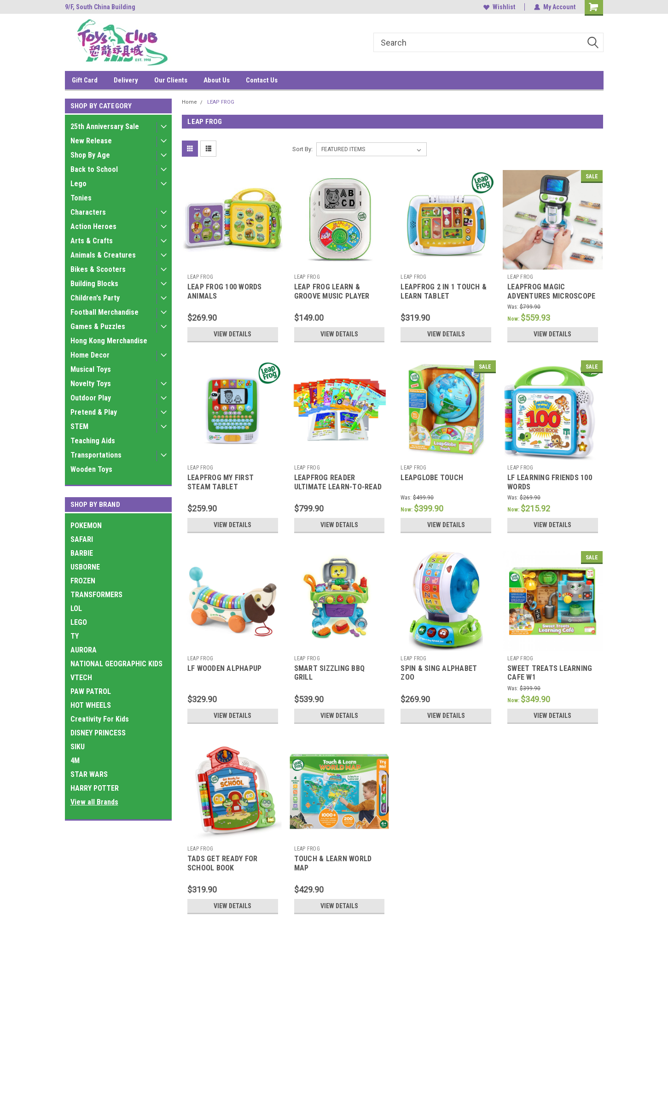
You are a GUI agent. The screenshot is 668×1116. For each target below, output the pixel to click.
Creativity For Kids (99, 719)
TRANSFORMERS (96, 594)
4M (75, 760)
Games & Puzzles (97, 326)
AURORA (83, 650)
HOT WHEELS (90, 705)
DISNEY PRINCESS (98, 732)
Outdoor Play (90, 398)
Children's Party (95, 298)
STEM (79, 426)
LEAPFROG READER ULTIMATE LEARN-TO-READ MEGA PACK (338, 486)
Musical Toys (90, 369)
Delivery (126, 80)
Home (189, 102)
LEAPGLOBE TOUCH (432, 477)
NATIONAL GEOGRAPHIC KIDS (116, 663)
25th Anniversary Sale (104, 126)
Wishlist (499, 7)
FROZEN (82, 580)
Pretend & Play (93, 412)
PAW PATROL (90, 691)
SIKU (77, 746)
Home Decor (90, 355)
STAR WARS (89, 774)
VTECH (81, 677)
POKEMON (86, 525)
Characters (88, 212)
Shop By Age (90, 155)
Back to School (94, 169)
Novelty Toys (90, 383)
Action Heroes (93, 226)
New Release (91, 140)
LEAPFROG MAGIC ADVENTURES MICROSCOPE (551, 291)
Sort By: (302, 149)
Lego (78, 183)
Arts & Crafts (91, 240)
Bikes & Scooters (98, 269)
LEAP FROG (220, 102)
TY (74, 636)
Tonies (81, 198)
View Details (232, 334)
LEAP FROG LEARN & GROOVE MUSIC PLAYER (332, 291)
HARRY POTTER (94, 788)
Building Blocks (94, 283)
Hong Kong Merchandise (108, 340)
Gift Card (85, 80)
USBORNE (85, 567)
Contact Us (262, 80)
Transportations (96, 455)
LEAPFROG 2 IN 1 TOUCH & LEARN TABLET (444, 291)
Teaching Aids (92, 440)
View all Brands (94, 802)
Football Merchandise (104, 312)
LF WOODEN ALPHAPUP (224, 668)
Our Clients (170, 80)
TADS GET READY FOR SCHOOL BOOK (222, 863)
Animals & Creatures (103, 255)
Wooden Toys (91, 469)
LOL (76, 608)
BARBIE (81, 553)
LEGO (78, 622)
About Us (216, 80)
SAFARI (81, 539)
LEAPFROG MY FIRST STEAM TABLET (220, 482)
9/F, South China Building (100, 7)
